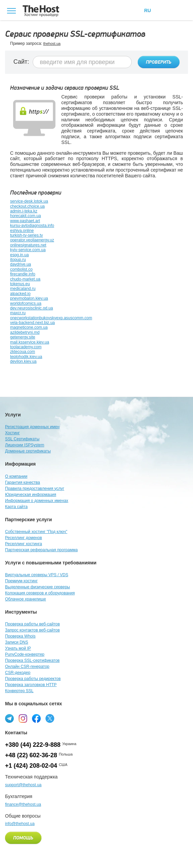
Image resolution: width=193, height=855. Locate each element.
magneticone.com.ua (28, 327)
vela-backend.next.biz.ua (32, 322)
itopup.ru (18, 259)
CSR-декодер (17, 672)
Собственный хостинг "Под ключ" (36, 531)
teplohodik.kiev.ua (26, 356)
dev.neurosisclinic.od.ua (31, 308)
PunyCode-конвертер (24, 654)
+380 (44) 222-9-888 (33, 744)
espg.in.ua (19, 255)
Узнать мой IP (18, 648)
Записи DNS (16, 642)
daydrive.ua (20, 264)
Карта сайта (16, 506)
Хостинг (12, 433)
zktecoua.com (22, 351)
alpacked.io (20, 293)
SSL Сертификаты (22, 439)
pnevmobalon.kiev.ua (29, 298)
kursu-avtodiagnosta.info (32, 225)
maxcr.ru (18, 313)
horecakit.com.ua (25, 215)
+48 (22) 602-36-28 (31, 755)
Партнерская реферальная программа (41, 550)
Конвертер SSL (19, 690)
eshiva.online (22, 230)
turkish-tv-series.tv (26, 235)
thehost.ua (51, 43)
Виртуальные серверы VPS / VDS (36, 574)
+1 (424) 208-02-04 (31, 765)
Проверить (158, 62)
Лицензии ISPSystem (24, 445)
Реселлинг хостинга (23, 543)
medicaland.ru (22, 288)
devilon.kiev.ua (23, 361)
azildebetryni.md (24, 332)
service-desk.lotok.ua (29, 201)
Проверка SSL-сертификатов (32, 660)
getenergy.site (22, 337)
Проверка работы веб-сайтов (32, 624)
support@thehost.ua (23, 785)
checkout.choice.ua (27, 206)
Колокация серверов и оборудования (40, 593)
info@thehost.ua (20, 823)
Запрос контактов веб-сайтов (32, 630)
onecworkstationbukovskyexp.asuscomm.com (51, 318)
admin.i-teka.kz (23, 211)
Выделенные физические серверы (37, 587)
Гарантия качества (22, 482)
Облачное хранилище (25, 599)
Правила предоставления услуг (34, 488)
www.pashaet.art (25, 220)
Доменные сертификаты (28, 451)
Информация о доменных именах (36, 500)
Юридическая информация (30, 494)
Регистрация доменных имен (32, 426)
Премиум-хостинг (21, 581)
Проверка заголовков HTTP (31, 684)
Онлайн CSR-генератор (27, 666)
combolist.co (21, 269)
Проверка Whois (20, 636)
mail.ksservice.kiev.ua (29, 342)
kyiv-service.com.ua (27, 249)
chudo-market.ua (25, 279)
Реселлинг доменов (23, 537)
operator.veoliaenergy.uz (32, 240)
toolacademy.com (25, 347)
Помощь (23, 838)
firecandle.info (22, 274)
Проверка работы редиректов (33, 678)
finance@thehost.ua (23, 804)
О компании (16, 476)
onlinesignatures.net (28, 245)
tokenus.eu (20, 284)
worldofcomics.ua (25, 303)
